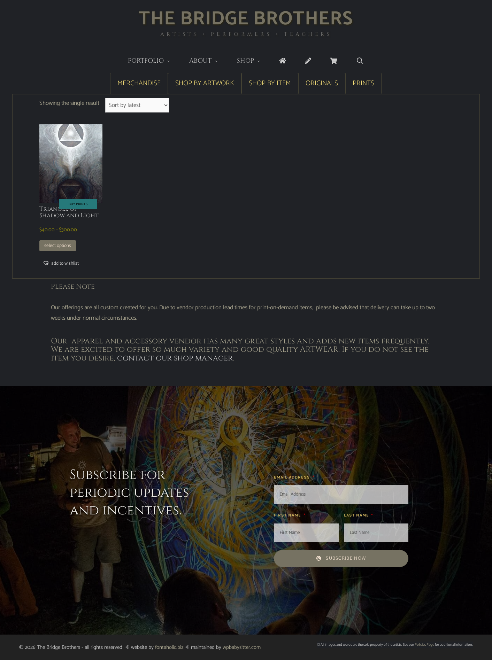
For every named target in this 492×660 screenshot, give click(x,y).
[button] (61, 263)
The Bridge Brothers (246, 19)
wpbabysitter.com (242, 647)
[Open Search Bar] (359, 61)
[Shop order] (137, 105)
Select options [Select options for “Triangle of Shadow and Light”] (57, 245)
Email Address (293, 477)
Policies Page (424, 645)
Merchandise (139, 83)
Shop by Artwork (204, 83)
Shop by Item (270, 83)
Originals (322, 83)
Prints (363, 83)
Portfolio (154, 61)
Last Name (357, 515)
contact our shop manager (175, 358)
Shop (253, 61)
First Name (288, 515)
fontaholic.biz (169, 647)
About (208, 61)
